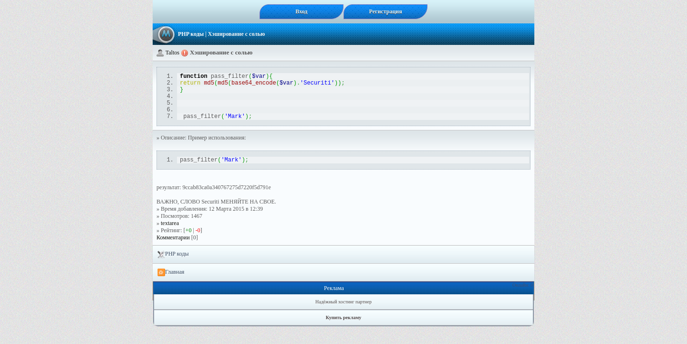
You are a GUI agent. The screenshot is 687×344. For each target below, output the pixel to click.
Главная (170, 284)
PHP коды (191, 34)
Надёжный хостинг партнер (343, 313)
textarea (170, 234)
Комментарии (173, 249)
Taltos (172, 52)
